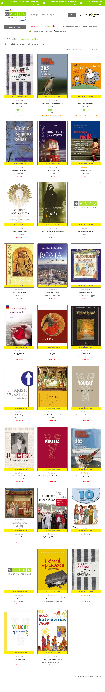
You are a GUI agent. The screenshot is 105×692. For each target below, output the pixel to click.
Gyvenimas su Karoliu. (85, 232)
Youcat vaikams (85, 631)
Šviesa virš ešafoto (19, 476)
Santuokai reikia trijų (19, 537)
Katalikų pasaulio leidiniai (29, 39)
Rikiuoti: (68, 49)
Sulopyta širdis (19, 354)
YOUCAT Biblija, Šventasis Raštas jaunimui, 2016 (54, 476)
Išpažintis (19, 598)
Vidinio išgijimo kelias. (19, 170)
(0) (23, 100)
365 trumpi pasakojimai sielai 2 (52, 103)
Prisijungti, (85, 15)
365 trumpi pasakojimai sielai (85, 476)
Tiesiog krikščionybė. (19, 293)
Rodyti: (93, 49)
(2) (89, 473)
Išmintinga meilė (85, 170)
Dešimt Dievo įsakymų (85, 103)
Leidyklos (15, 39)
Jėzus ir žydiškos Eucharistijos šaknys (52, 415)
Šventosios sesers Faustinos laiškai (52, 232)
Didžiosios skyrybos (52, 170)
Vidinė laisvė (86, 354)
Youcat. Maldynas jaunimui (85, 415)
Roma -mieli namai (52, 293)
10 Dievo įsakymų (85, 537)
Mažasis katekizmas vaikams (19, 678)
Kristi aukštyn (19, 415)
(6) (89, 167)
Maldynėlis (52, 354)
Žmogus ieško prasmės (19, 103)
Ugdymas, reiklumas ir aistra (52, 537)
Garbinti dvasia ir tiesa (19, 232)
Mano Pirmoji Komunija (85, 293)
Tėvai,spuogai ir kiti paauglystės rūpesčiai (52, 598)
